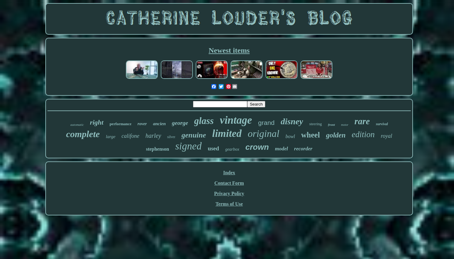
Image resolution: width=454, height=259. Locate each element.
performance (120, 124)
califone (130, 136)
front (331, 124)
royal (386, 136)
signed (188, 146)
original (263, 133)
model (281, 149)
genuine (193, 135)
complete (83, 134)
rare (362, 121)
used (213, 148)
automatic (77, 124)
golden (336, 135)
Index (229, 172)
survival (382, 124)
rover (142, 124)
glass (204, 120)
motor (344, 124)
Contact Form (229, 183)
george (180, 123)
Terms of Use (229, 204)
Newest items (229, 50)
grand (266, 122)
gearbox (232, 149)
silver (171, 137)
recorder (303, 149)
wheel (310, 135)
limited (226, 133)
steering (315, 124)
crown (257, 147)
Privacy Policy (229, 193)
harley (153, 135)
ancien (159, 123)
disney (292, 121)
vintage (236, 120)
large (110, 136)
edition (363, 134)
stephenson (157, 149)
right (97, 122)
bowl (290, 136)
